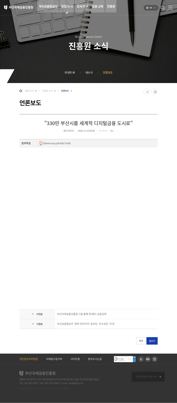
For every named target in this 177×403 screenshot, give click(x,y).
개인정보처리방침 (28, 359)
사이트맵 (75, 359)
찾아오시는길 (95, 359)
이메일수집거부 (54, 359)
